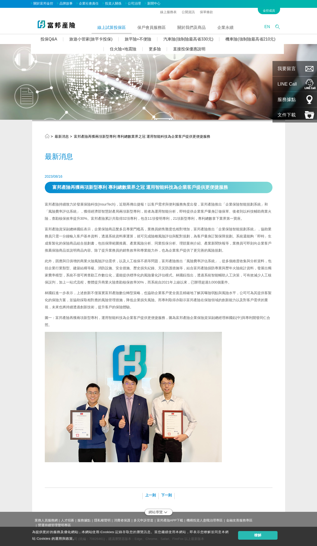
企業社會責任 (90, 3)
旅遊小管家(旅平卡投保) (92, 39)
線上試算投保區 (113, 27)
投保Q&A (49, 39)
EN (268, 27)
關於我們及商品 (193, 27)
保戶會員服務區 (153, 27)
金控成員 (270, 10)
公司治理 (135, 3)
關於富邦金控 (44, 3)
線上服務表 (169, 12)
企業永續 (227, 27)
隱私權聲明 (102, 520)
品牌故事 (67, 3)
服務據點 (84, 520)
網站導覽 (158, 512)
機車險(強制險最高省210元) (251, 39)
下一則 (166, 495)
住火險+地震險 (124, 49)
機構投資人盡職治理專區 (204, 520)
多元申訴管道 (143, 520)
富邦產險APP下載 (170, 520)
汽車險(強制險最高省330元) (189, 39)
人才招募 (67, 520)
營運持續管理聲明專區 (54, 525)
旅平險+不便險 (139, 39)
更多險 (156, 49)
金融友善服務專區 (239, 520)
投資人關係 (114, 3)
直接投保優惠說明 (190, 49)
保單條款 (207, 12)
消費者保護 (122, 520)
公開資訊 (189, 12)
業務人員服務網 (46, 520)
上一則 (150, 495)
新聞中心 (155, 3)
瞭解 (257, 535)
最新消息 (62, 136)
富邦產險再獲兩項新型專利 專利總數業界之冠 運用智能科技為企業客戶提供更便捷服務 (142, 136)
